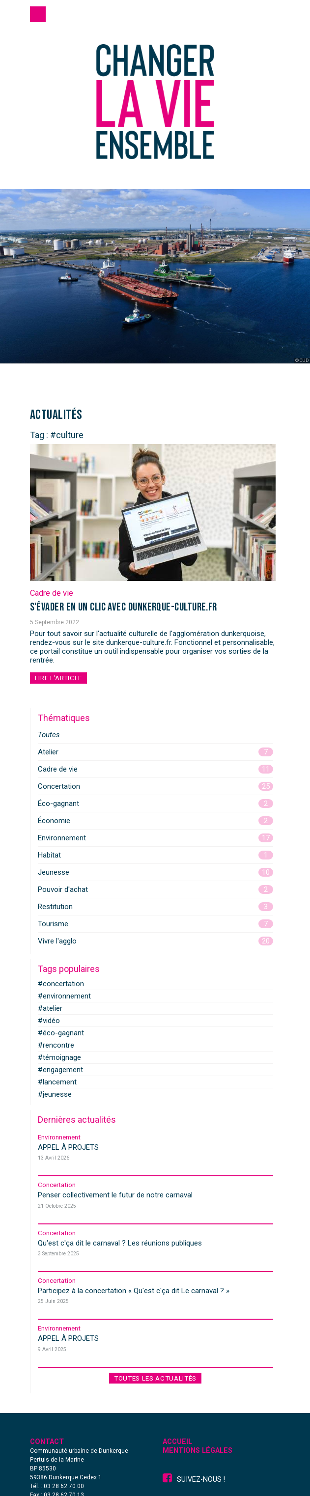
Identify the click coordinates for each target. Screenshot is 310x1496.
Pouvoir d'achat (155, 889)
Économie (155, 820)
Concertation (155, 786)
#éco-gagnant (61, 1032)
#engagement (60, 1069)
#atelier (50, 1008)
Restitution (155, 906)
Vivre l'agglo (155, 941)
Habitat (155, 855)
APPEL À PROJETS (68, 1147)
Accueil (177, 1442)
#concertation (61, 983)
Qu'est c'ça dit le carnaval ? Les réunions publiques (120, 1243)
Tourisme (155, 923)
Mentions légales (197, 1450)
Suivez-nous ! (194, 1479)
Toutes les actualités (155, 1378)
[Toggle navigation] (38, 14)
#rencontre (56, 1045)
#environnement (64, 996)
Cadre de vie (51, 593)
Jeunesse (155, 872)
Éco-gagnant (155, 803)
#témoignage (59, 1057)
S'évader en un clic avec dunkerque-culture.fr (123, 607)
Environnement (155, 837)
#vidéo (49, 1020)
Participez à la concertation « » (133, 1290)
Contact (47, 1442)
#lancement (57, 1082)
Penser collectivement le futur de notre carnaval (115, 1195)
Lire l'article (58, 678)
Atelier (155, 752)
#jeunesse (55, 1094)
